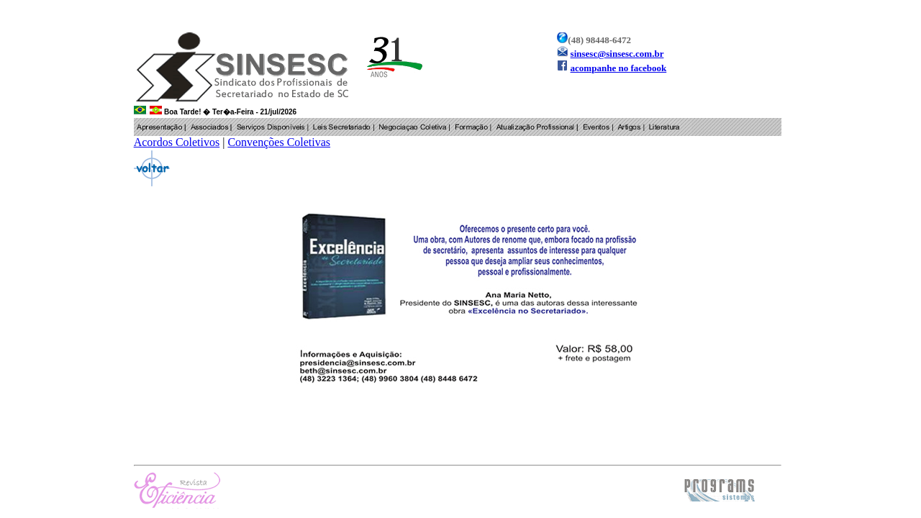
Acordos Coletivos (177, 142)
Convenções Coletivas (278, 142)
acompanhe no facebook (619, 68)
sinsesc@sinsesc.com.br (617, 53)
